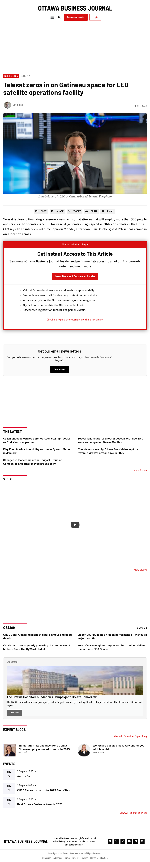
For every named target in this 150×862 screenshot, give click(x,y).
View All (118, 736)
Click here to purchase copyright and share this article (75, 319)
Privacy (75, 858)
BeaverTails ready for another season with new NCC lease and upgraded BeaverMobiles (110, 440)
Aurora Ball (24, 776)
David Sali (18, 104)
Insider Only (11, 75)
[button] (52, 17)
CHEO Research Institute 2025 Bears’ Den (43, 790)
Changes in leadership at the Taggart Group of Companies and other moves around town (32, 461)
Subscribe (46, 858)
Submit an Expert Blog (135, 736)
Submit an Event (138, 812)
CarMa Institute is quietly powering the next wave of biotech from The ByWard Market (36, 647)
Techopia (24, 75)
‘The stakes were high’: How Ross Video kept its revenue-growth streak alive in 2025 (107, 451)
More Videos (140, 569)
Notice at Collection (99, 858)
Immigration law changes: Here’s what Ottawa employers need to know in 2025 (44, 747)
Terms (67, 858)
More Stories (140, 470)
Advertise (57, 858)
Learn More (14, 712)
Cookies (84, 858)
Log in (85, 244)
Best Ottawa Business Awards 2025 (40, 804)
